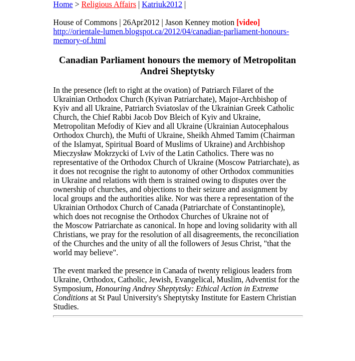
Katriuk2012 (162, 4)
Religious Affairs (108, 4)
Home (63, 4)
